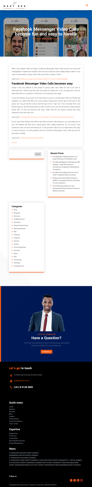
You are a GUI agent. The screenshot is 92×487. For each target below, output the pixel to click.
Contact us (46, 352)
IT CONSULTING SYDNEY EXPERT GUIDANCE (23, 460)
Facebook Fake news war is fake (31, 138)
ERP (15, 231)
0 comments (56, 38)
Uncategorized (46, 38)
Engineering (13, 433)
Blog (15, 210)
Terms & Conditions (15, 421)
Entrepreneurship (19, 228)
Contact (11, 416)
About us (12, 409)
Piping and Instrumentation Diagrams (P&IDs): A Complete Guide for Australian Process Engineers (66, 180)
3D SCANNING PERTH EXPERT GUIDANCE (46, 462)
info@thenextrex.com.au (21, 380)
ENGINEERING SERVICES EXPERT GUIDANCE (23, 455)
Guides (16, 244)
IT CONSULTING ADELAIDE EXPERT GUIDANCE (24, 453)
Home (11, 407)
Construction (13, 438)
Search (38, 154)
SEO (15, 256)
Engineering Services (21, 225)
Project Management (16, 443)
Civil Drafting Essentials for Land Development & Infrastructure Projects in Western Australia (66, 188)
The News (17, 263)
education (17, 222)
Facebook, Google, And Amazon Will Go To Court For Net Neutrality (44, 79)
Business (17, 216)
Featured (17, 235)
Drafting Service (19, 219)
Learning (17, 250)
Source (14, 142)
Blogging (17, 213)
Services (12, 411)
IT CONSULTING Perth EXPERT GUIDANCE (22, 458)
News (16, 253)
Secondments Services (17, 441)
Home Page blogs (20, 247)
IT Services (13, 436)
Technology (18, 260)
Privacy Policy (14, 419)
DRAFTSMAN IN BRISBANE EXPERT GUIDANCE (66, 465)
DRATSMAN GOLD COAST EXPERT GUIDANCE (36, 465)
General (16, 241)
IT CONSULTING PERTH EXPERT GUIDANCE (51, 460)
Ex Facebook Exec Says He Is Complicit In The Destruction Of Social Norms (47, 117)
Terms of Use (13, 424)
